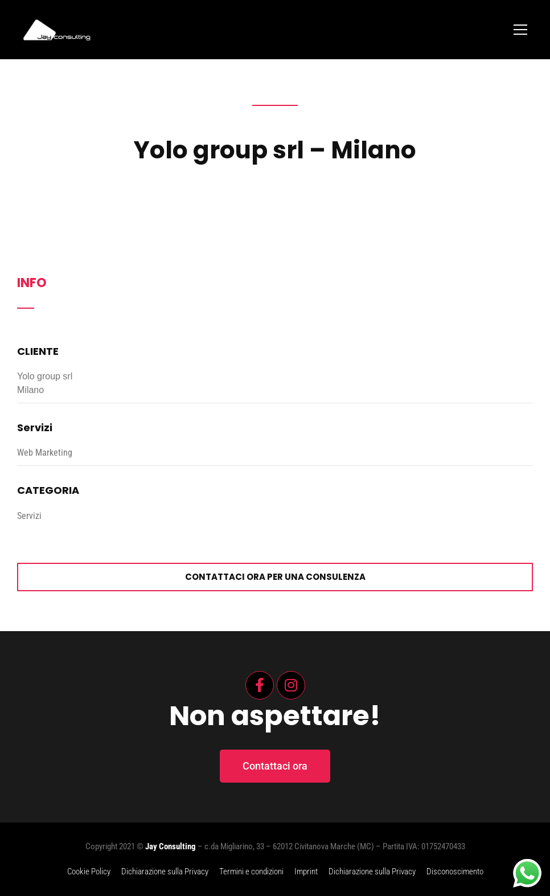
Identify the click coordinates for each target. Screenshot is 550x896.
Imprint (306, 871)
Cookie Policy (88, 871)
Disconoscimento (454, 871)
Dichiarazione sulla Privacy (164, 871)
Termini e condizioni (251, 871)
